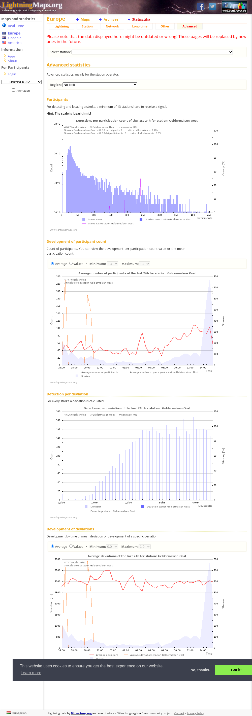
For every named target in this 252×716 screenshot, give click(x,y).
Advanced (189, 26)
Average (61, 263)
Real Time (16, 25)
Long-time (139, 26)
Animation (24, 90)
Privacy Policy (195, 713)
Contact (179, 713)
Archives (111, 19)
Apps (11, 56)
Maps (85, 19)
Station (87, 26)
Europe (14, 33)
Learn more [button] (31, 673)
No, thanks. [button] (200, 670)
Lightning (61, 26)
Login (12, 74)
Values (78, 263)
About (12, 60)
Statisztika (141, 19)
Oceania (14, 38)
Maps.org (32, 5)
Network (112, 26)
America (15, 42)
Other (165, 26)
